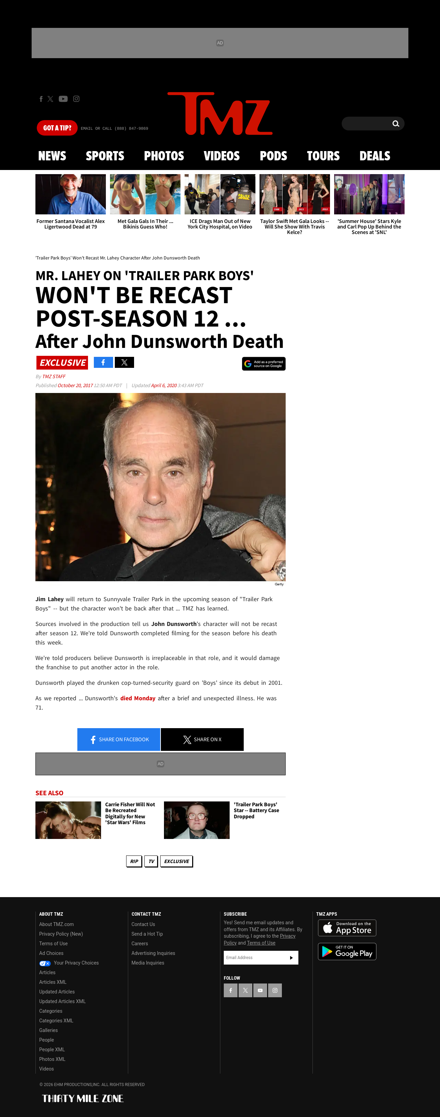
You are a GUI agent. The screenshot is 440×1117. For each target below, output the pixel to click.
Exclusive (176, 861)
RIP (134, 861)
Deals (375, 156)
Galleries (48, 1030)
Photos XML (52, 1059)
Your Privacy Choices (69, 963)
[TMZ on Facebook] (41, 99)
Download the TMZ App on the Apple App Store (347, 928)
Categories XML (56, 1020)
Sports (105, 156)
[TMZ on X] (51, 99)
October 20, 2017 (75, 385)
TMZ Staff (53, 376)
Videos (222, 156)
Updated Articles (57, 991)
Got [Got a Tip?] (57, 128)
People (46, 1040)
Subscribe (291, 958)
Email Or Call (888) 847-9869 (114, 128)
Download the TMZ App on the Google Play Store (347, 951)
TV (151, 861)
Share (119, 740)
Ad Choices (51, 953)
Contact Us (143, 924)
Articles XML (53, 982)
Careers (140, 943)
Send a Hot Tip (147, 934)
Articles (47, 972)
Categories (50, 1011)
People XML (52, 1049)
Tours (323, 156)
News (52, 156)
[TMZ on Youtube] (63, 98)
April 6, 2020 (164, 385)
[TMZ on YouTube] (260, 990)
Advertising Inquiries (153, 953)
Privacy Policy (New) (61, 934)
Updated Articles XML (62, 1001)
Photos (164, 156)
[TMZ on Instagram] (76, 99)
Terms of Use (53, 943)
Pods (273, 156)
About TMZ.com (56, 924)
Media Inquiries (148, 963)
